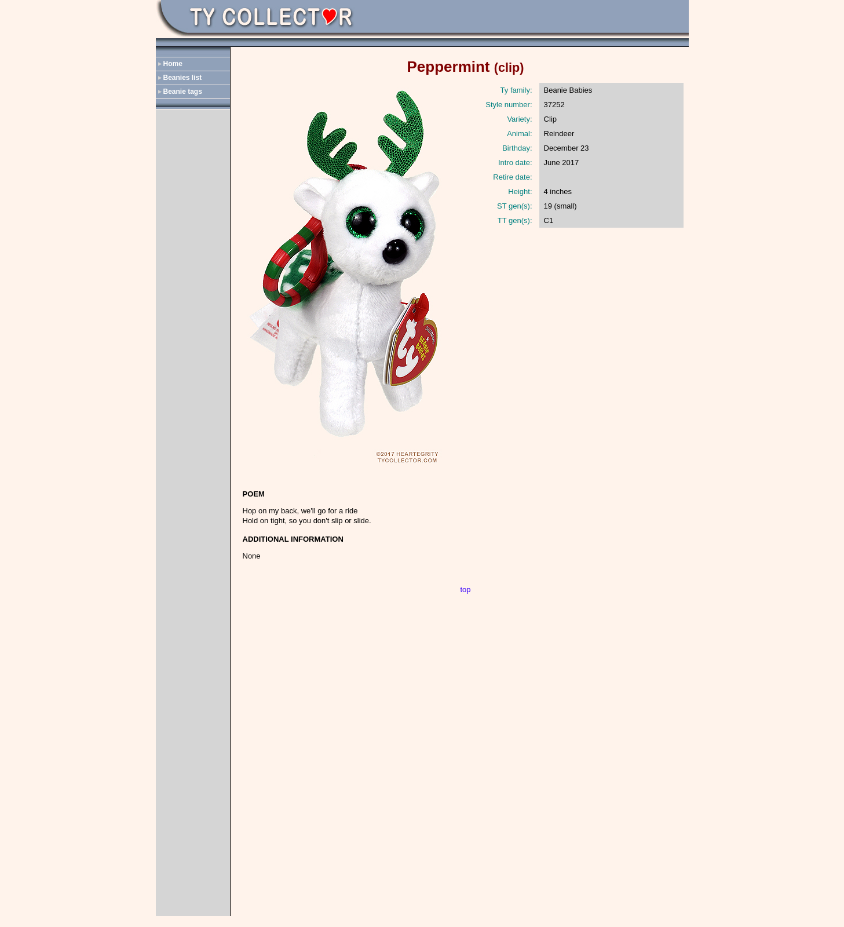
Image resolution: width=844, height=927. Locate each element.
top (465, 589)
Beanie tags (182, 91)
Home (172, 64)
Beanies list (182, 78)
